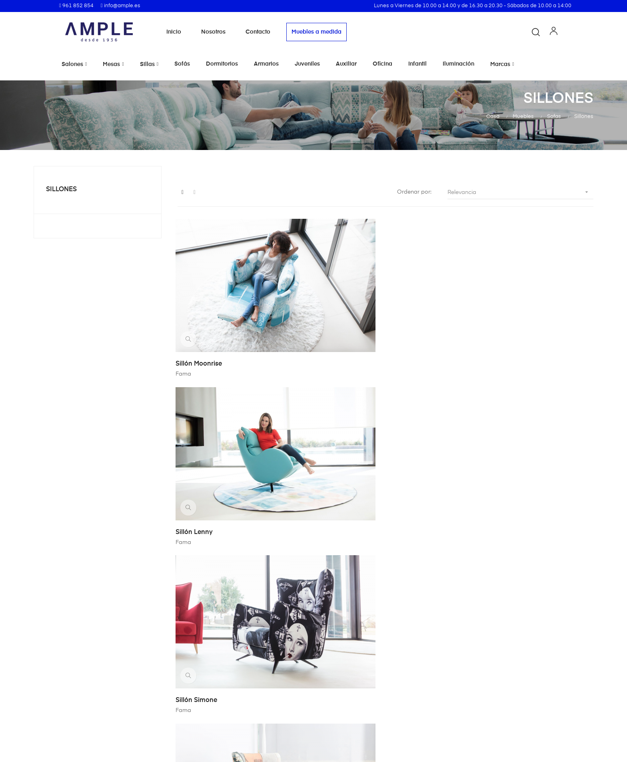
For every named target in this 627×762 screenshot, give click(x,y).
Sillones (61, 189)
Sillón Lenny (340, 316)
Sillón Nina (194, 436)
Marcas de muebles (255, 673)
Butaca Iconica (488, 557)
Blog (234, 716)
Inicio (173, 32)
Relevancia (520, 192)
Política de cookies (346, 687)
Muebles (239, 687)
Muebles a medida (316, 32)
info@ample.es (61, 719)
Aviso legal (336, 673)
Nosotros (213, 32)
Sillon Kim (193, 557)
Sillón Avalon (485, 436)
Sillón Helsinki (342, 436)
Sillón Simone (486, 316)
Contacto (258, 32)
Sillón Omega (342, 557)
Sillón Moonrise (201, 316)
